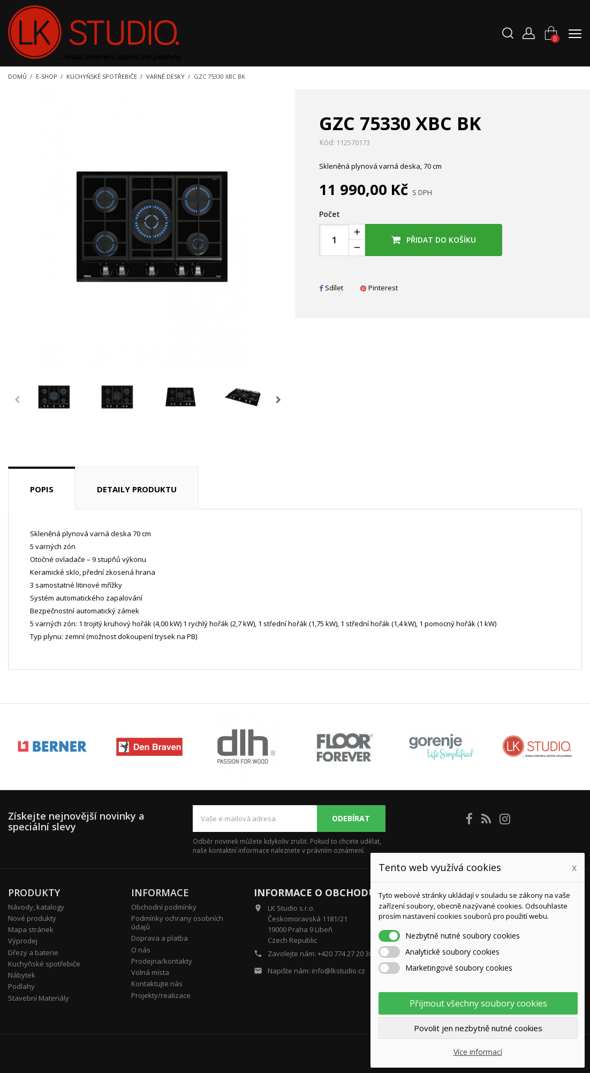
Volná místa (150, 972)
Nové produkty (32, 918)
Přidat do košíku (433, 240)
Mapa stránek (31, 929)
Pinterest (379, 287)
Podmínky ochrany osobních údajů (177, 922)
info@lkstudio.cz (338, 971)
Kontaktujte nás (157, 983)
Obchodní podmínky (163, 907)
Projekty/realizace (161, 995)
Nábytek (21, 975)
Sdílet (331, 287)
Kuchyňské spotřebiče (44, 964)
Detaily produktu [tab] (137, 489)
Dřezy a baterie (33, 952)
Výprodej (22, 941)
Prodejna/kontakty (161, 961)
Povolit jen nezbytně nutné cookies (478, 1028)
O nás (140, 950)
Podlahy (21, 986)
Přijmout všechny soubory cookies (478, 1003)
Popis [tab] (42, 489)
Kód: (327, 142)
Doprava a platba (159, 938)
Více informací (477, 1052)
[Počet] (334, 240)
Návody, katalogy (36, 907)
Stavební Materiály (38, 998)
